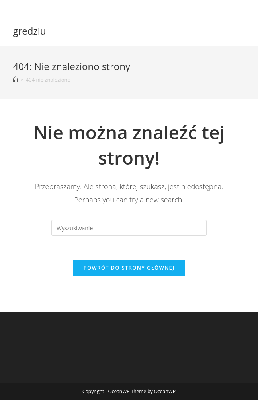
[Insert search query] (129, 228)
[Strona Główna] (15, 79)
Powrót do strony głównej (129, 267)
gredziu (29, 30)
